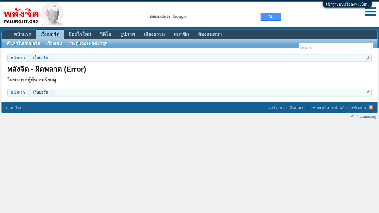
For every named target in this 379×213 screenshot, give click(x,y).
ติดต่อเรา (300, 108)
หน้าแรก (22, 34)
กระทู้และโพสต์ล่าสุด (88, 43)
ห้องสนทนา (210, 34)
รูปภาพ (127, 34)
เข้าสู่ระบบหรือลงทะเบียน (347, 4)
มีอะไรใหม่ (79, 34)
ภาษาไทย (14, 108)
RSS (371, 107)
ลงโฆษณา (278, 108)
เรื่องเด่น (54, 43)
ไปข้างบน (358, 108)
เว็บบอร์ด (50, 34)
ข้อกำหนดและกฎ (363, 117)
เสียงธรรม (154, 34)
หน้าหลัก (339, 108)
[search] (201, 16)
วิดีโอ (105, 34)
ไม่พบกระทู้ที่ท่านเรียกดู (31, 79)
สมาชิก (181, 34)
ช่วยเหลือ (321, 108)
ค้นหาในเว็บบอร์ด (23, 43)
